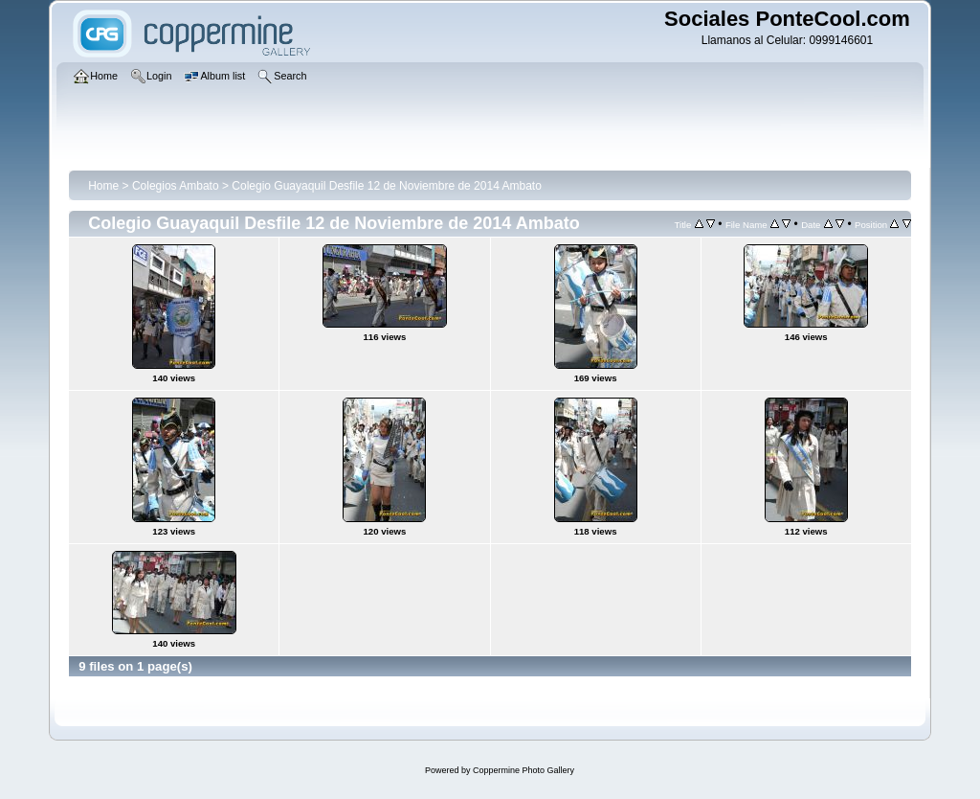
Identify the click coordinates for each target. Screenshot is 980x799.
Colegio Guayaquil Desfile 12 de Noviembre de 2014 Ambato (387, 186)
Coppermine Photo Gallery (523, 770)
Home (103, 186)
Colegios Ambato (175, 186)
